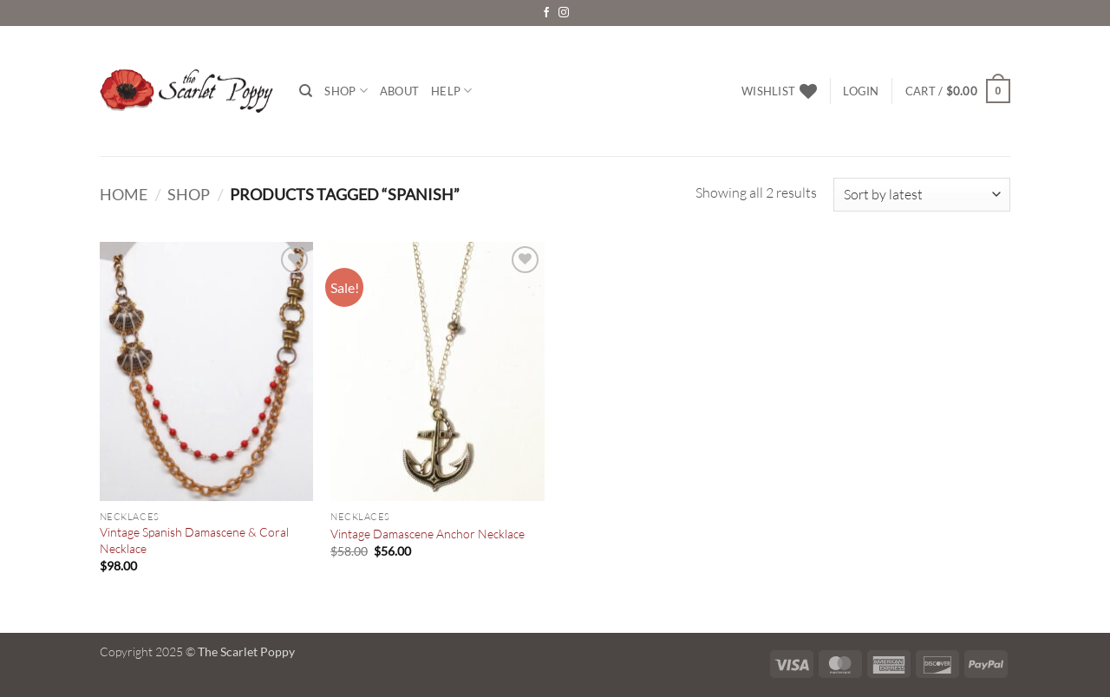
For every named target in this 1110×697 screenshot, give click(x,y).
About (399, 91)
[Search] (305, 91)
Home (123, 194)
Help (451, 90)
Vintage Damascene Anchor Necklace (427, 533)
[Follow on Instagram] (563, 13)
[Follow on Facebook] (546, 13)
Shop (345, 90)
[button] (860, 91)
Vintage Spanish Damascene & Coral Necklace (194, 540)
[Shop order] (921, 195)
